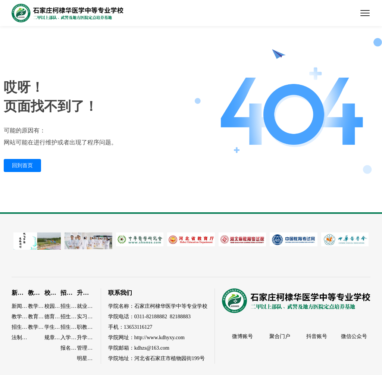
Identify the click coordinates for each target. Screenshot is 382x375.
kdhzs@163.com (151, 348)
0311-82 (142, 316)
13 (126, 327)
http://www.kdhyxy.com (159, 337)
